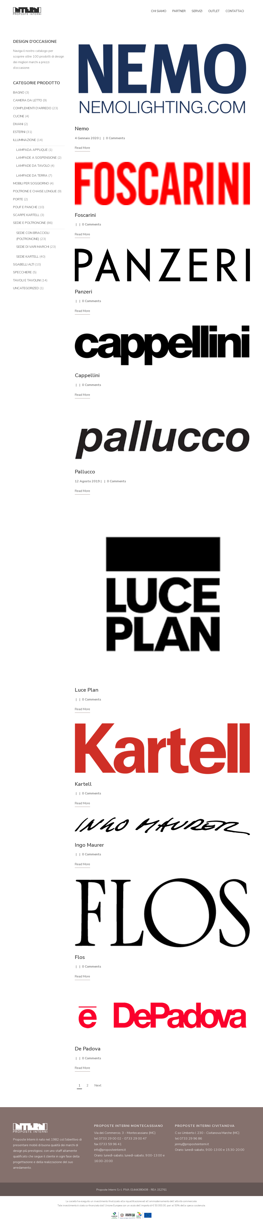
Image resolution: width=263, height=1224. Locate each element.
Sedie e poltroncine (29, 223)
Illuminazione (24, 140)
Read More (82, 148)
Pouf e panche (25, 207)
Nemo (82, 128)
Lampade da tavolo (33, 166)
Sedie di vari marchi (32, 247)
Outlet (214, 11)
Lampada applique (32, 150)
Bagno (18, 92)
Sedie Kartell (27, 256)
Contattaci (235, 11)
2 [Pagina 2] (87, 1085)
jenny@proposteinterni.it (192, 1144)
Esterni (19, 132)
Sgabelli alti (23, 264)
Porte (18, 199)
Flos (80, 957)
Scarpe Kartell (26, 215)
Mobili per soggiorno (31, 183)
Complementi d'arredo (32, 108)
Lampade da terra (31, 175)
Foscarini (85, 215)
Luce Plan (86, 689)
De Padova (88, 1048)
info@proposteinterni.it (110, 1150)
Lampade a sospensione (36, 157)
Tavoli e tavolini (27, 280)
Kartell (83, 784)
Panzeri (83, 291)
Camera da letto (27, 100)
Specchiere (22, 272)
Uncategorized (26, 288)
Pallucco (85, 471)
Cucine (18, 116)
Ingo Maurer (89, 845)
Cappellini (87, 375)
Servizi (197, 11)
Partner (179, 11)
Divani (18, 124)
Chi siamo (158, 11)
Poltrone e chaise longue (35, 191)
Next (98, 1085)
